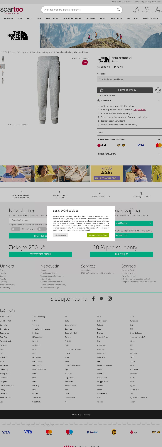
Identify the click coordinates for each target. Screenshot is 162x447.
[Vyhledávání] (118, 9)
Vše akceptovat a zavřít (98, 235)
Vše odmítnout (60, 235)
